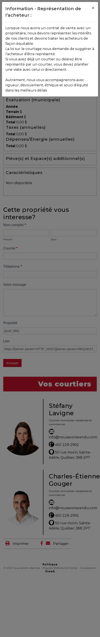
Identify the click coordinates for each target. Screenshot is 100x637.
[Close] (93, 8)
